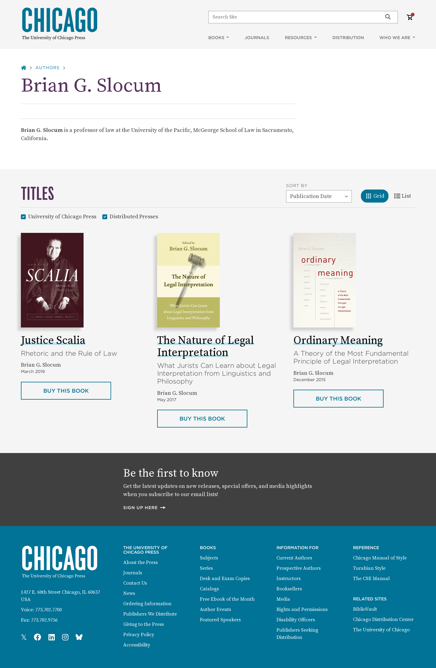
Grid (376, 196)
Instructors (288, 579)
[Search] (293, 17)
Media (283, 599)
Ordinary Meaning (338, 340)
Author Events (215, 609)
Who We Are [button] (395, 37)
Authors (47, 67)
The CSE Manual (371, 579)
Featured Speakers (220, 620)
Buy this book (77, 390)
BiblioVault (365, 609)
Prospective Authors (298, 568)
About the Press (140, 562)
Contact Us (135, 583)
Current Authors (294, 558)
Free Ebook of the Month (227, 599)
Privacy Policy (138, 635)
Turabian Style (369, 568)
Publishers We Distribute (150, 614)
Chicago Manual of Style (380, 558)
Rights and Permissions (302, 609)
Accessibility (136, 645)
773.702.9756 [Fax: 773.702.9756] (44, 620)
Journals (257, 37)
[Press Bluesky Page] (79, 637)
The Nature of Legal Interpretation (205, 347)
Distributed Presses (134, 216)
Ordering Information (147, 604)
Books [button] (217, 37)
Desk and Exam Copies (225, 579)
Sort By (297, 185)
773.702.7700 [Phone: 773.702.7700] (48, 610)
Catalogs (209, 589)
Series (206, 568)
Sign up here (144, 507)
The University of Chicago (381, 630)
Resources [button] (299, 37)
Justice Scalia (53, 340)
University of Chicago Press (62, 216)
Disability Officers (295, 620)
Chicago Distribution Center (383, 619)
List (404, 196)
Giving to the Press (143, 624)
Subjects (209, 558)
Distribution (348, 37)
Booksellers (289, 589)
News (129, 593)
